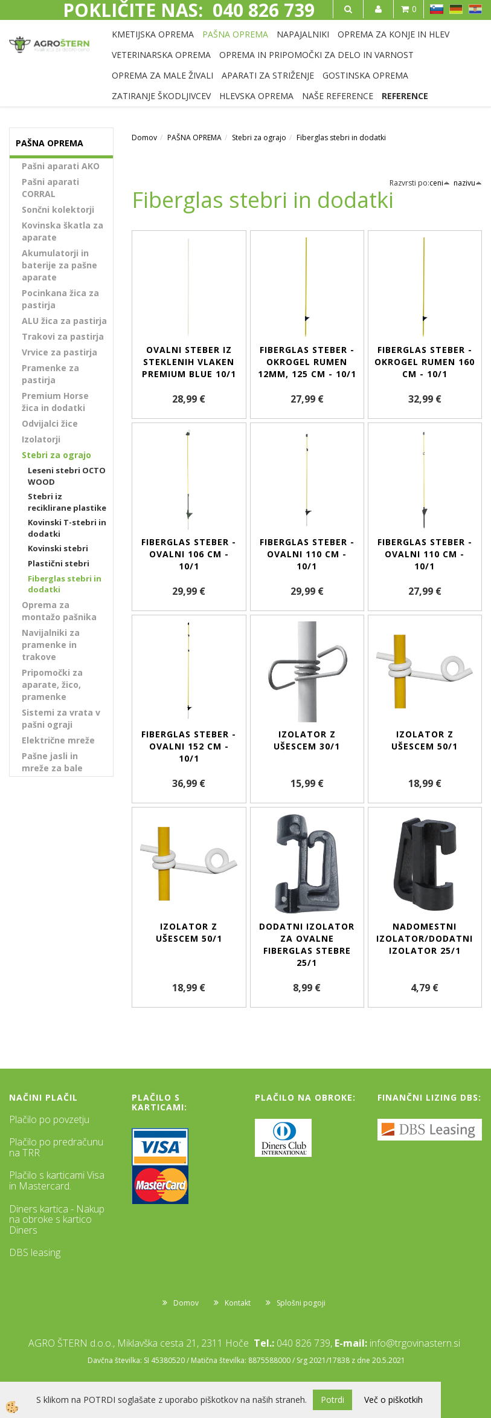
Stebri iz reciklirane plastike (67, 502)
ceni (439, 183)
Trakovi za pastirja (63, 336)
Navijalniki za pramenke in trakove (51, 644)
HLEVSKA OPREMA (256, 96)
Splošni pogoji (301, 1303)
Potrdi (332, 1399)
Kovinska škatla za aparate (62, 231)
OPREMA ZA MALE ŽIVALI (162, 75)
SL (436, 9)
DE (456, 9)
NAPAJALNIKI (303, 34)
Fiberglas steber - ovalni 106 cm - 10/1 (188, 554)
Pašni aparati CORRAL (50, 187)
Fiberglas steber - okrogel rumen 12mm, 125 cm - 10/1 (307, 362)
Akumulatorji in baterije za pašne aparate (59, 265)
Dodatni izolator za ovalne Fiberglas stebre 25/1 (307, 944)
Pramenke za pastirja (50, 374)
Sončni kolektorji (58, 209)
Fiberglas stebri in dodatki (64, 584)
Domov (144, 137)
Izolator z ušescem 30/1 (307, 740)
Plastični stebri (58, 563)
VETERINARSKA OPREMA (161, 54)
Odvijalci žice (50, 423)
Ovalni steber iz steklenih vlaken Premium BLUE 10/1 (189, 362)
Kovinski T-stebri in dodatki (67, 528)
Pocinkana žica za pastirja (60, 299)
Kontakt (238, 1303)
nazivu (468, 183)
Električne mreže (58, 740)
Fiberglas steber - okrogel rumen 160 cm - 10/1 (424, 362)
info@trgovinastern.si (415, 1343)
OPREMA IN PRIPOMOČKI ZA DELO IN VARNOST (316, 54)
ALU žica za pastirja (64, 320)
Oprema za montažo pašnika (59, 611)
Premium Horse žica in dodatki (55, 401)
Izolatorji (41, 439)
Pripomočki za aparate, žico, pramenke (52, 684)
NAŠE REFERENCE (337, 96)
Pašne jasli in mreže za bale (52, 762)
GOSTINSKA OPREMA (365, 75)
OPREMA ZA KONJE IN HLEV (393, 34)
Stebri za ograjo (56, 455)
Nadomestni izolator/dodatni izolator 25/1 (424, 938)
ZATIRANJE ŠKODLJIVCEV (161, 96)
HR (475, 9)
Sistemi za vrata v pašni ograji (61, 718)
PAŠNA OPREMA (235, 34)
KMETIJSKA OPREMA (153, 34)
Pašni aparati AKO (61, 166)
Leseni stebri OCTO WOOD (67, 476)
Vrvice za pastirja (59, 352)
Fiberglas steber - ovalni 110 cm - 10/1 (307, 554)
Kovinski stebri (58, 548)
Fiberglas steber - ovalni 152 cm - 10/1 (188, 746)
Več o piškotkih (393, 1399)
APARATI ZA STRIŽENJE (268, 75)
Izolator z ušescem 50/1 (424, 740)
